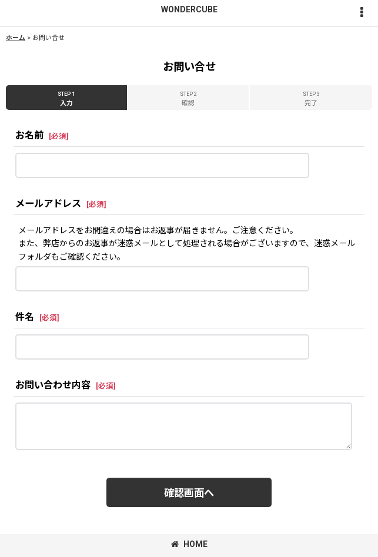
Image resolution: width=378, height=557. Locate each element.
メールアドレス (48, 203)
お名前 (29, 135)
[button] (361, 13)
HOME (189, 544)
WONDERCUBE (189, 9)
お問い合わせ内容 (53, 385)
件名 (24, 317)
